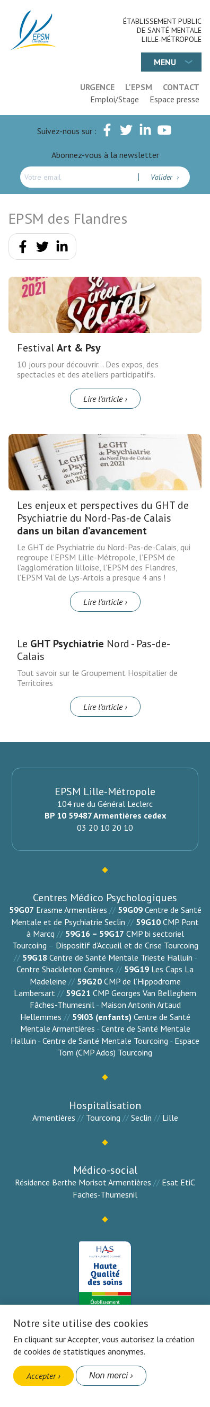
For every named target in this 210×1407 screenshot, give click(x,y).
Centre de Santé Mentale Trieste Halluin (120, 957)
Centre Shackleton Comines (64, 969)
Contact (181, 87)
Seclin (141, 1117)
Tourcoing (103, 1117)
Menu (165, 62)
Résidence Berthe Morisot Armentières (83, 1182)
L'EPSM (138, 87)
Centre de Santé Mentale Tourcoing (105, 1040)
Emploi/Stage (114, 99)
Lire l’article (102, 398)
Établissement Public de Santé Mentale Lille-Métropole (162, 30)
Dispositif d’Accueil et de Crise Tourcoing (127, 945)
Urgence (97, 87)
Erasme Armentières (71, 909)
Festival (59, 348)
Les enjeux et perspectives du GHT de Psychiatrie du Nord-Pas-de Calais (103, 518)
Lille (170, 1117)
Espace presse (174, 99)
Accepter (41, 1375)
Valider (162, 177)
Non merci (108, 1375)
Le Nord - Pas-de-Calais (93, 650)
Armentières (53, 1117)
